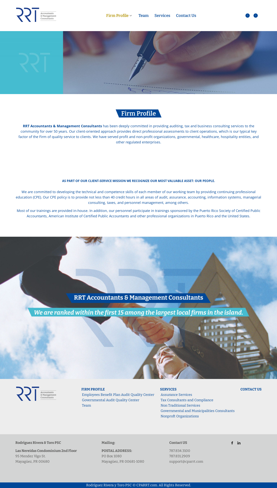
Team (143, 15)
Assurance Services (176, 395)
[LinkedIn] (237, 443)
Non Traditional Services (180, 405)
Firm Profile (120, 15)
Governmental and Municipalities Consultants (198, 411)
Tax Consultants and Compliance (187, 400)
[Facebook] (231, 443)
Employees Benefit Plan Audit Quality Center (118, 395)
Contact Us (185, 15)
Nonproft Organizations (180, 416)
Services (162, 15)
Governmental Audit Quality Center (110, 400)
